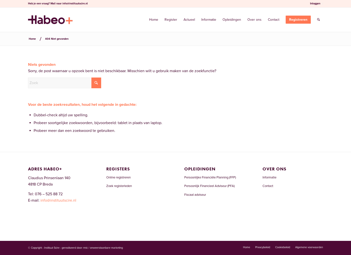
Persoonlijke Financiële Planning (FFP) (210, 177)
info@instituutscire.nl (75, 3)
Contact (268, 186)
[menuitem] (315, 3)
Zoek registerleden (119, 186)
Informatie (269, 177)
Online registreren (118, 177)
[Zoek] (318, 20)
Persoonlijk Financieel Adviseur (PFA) (209, 186)
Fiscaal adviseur (195, 195)
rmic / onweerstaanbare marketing (103, 247)
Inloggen (315, 3)
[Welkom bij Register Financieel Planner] (50, 20)
